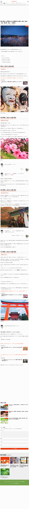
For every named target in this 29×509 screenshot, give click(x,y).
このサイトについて (17, 481)
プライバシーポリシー (7, 481)
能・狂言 (7, 404)
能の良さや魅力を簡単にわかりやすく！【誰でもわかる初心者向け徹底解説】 (11, 348)
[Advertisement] (14, 13)
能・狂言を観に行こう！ (17, 483)
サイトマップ (12, 481)
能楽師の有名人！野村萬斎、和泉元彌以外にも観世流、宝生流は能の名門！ (18, 412)
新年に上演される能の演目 (5, 57)
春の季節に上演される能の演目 (5, 59)
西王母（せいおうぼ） (4, 120)
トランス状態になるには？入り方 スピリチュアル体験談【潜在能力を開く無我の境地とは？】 (11, 360)
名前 (1, 438)
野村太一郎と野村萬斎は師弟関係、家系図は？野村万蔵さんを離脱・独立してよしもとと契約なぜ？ (18, 419)
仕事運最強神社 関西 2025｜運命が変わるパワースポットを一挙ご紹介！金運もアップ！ (11, 295)
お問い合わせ (22, 481)
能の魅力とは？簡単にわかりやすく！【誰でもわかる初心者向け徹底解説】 (12, 343)
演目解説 (27, 26)
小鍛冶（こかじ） (4, 254)
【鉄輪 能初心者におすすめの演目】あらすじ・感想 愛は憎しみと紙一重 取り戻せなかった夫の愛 (14, 466)
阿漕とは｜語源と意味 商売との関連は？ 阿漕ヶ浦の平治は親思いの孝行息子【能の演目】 (24, 466)
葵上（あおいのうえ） (4, 192)
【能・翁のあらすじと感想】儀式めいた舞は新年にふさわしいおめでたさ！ (11, 82)
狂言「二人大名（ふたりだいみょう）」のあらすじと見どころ (5, 477)
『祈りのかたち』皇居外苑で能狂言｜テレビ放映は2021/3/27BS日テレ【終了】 (18, 405)
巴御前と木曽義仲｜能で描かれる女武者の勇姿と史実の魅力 (5, 466)
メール (1, 441)
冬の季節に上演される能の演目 (5, 62)
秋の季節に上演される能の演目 (5, 61)
